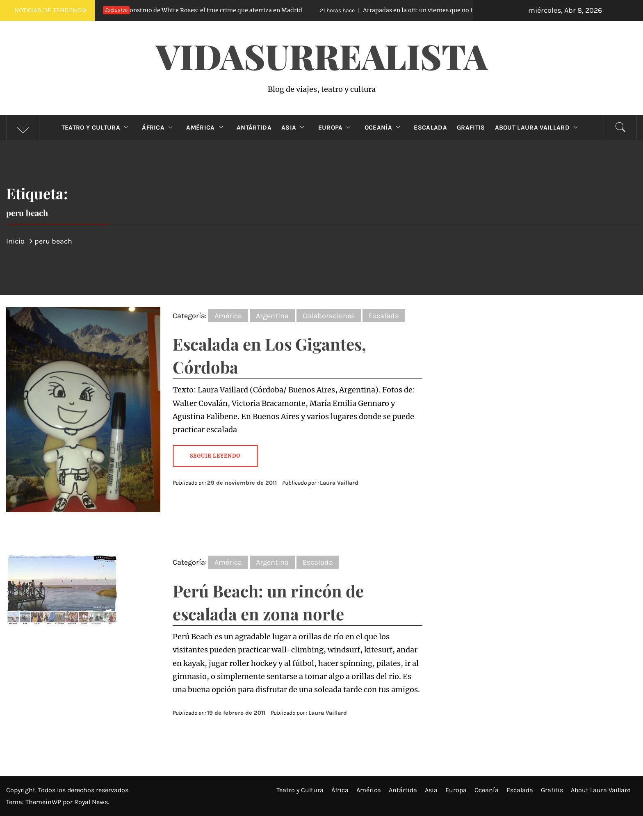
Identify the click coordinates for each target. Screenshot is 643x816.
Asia (294, 127)
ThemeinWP (44, 802)
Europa (336, 127)
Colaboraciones (329, 315)
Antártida (254, 127)
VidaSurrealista (322, 56)
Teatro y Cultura (97, 127)
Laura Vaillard (339, 482)
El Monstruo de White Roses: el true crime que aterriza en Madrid (191, 10)
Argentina (272, 315)
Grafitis (471, 127)
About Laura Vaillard (538, 127)
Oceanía (384, 127)
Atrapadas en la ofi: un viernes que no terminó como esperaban (437, 10)
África (159, 127)
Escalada (430, 127)
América (206, 127)
